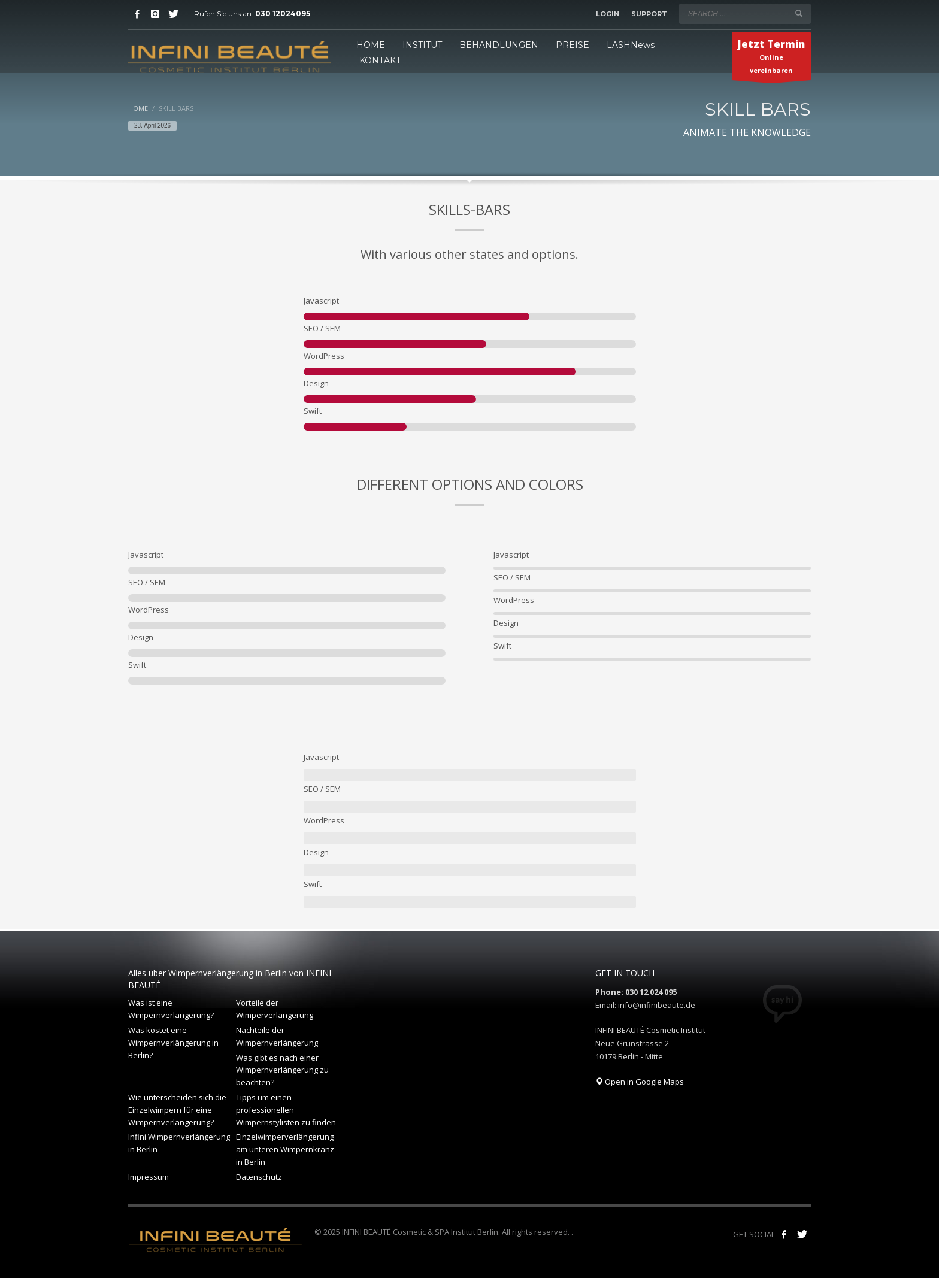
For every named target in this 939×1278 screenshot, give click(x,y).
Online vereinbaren (771, 58)
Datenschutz (259, 1176)
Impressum (148, 1176)
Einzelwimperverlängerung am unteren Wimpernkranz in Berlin (285, 1149)
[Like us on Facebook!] (784, 1234)
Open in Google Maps (639, 1081)
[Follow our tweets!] (802, 1234)
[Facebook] (137, 14)
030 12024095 (282, 13)
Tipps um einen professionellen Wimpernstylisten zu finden (286, 1110)
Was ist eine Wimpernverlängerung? (171, 1008)
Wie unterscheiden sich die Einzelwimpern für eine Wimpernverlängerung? (177, 1110)
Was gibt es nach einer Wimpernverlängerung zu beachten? (282, 1070)
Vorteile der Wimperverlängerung (274, 1008)
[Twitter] (173, 14)
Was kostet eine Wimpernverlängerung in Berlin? (173, 1043)
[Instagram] (155, 14)
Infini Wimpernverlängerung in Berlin (179, 1143)
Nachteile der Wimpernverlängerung (277, 1036)
